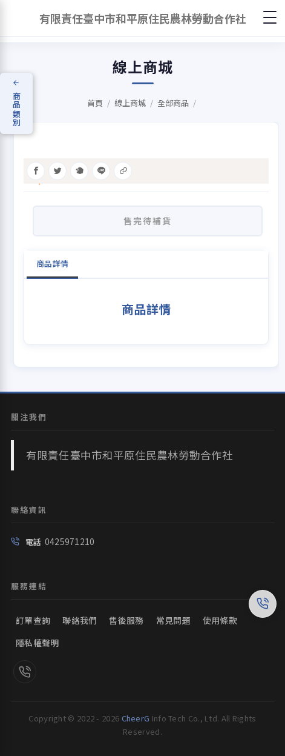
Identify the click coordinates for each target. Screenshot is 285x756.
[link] (25, 673)
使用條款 (220, 620)
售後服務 (126, 620)
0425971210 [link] (70, 541)
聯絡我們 (79, 620)
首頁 (95, 103)
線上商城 (130, 103)
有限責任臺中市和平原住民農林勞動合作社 (129, 455)
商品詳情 (52, 263)
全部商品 (173, 103)
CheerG (136, 718)
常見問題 (173, 620)
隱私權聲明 (37, 643)
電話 (33, 541)
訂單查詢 (33, 620)
